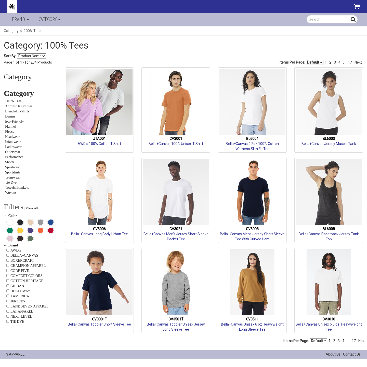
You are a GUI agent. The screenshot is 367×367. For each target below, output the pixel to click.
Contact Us (352, 354)
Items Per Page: (301, 62)
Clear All (32, 208)
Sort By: (10, 56)
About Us (333, 354)
